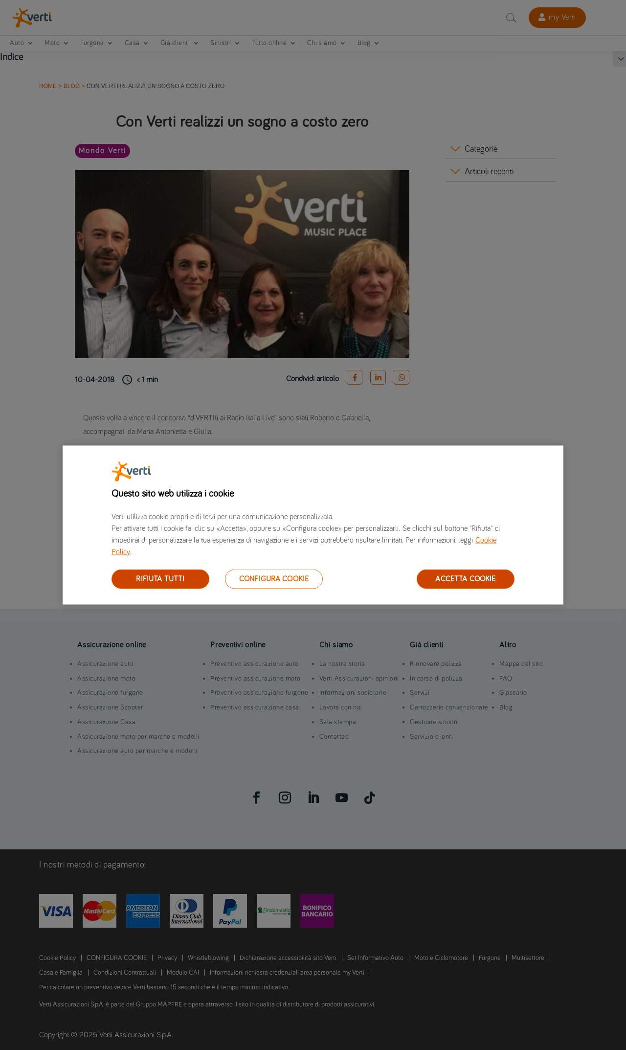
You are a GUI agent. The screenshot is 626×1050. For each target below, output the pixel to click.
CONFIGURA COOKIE (274, 579)
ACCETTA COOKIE (465, 579)
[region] (313, 525)
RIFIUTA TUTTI (160, 579)
